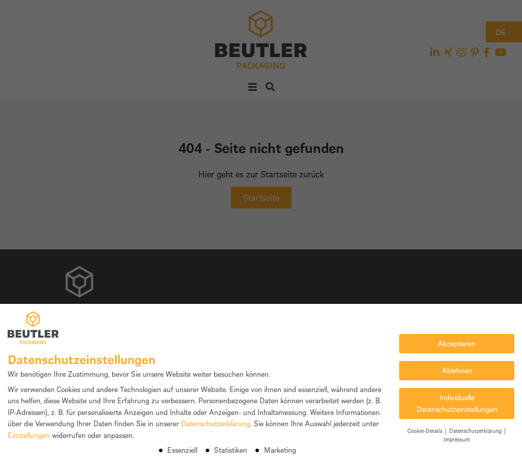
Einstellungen (29, 435)
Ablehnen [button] (457, 370)
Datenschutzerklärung (215, 423)
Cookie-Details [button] (425, 430)
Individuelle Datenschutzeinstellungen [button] (457, 403)
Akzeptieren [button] (457, 343)
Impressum (456, 439)
